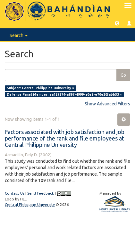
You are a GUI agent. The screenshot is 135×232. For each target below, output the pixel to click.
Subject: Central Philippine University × (40, 88)
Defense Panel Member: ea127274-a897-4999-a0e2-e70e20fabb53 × (64, 94)
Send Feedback (40, 193)
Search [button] (19, 35)
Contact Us (14, 193)
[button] (117, 22)
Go (123, 75)
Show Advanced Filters (107, 103)
